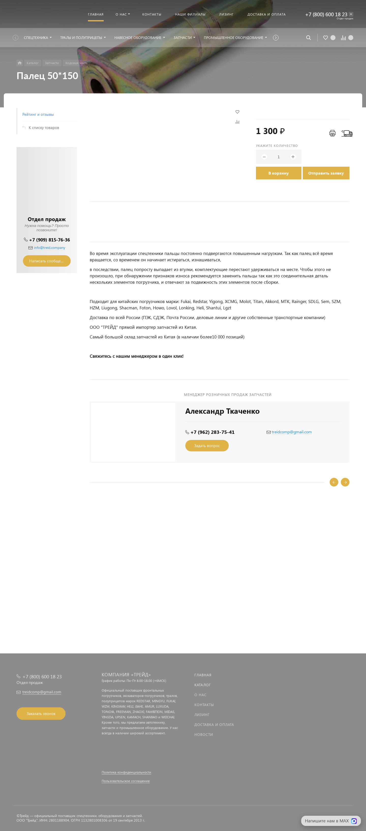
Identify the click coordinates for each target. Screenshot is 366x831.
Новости (203, 734)
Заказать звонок (41, 713)
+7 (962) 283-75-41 (212, 432)
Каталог (202, 684)
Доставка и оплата (214, 724)
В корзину (278, 173)
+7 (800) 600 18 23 (326, 14)
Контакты (204, 704)
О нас (200, 694)
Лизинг (202, 714)
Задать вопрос (207, 445)
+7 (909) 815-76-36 (49, 239)
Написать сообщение (48, 260)
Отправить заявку (326, 173)
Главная (202, 674)
